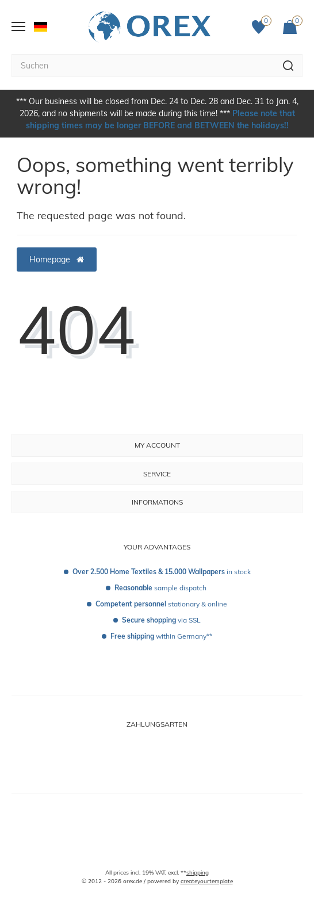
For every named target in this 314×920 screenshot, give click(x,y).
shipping (197, 872)
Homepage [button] (56, 259)
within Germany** (161, 636)
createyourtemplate (207, 881)
